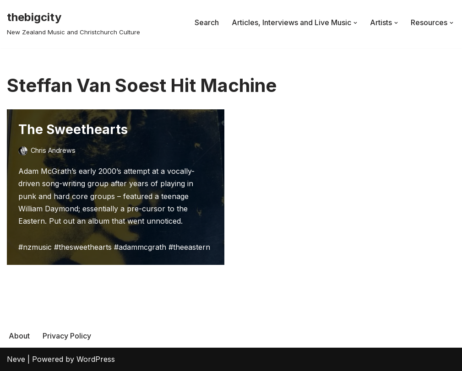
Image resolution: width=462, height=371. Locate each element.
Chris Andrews (53, 150)
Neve (16, 359)
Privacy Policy (67, 335)
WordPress (95, 359)
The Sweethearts (73, 129)
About (19, 335)
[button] (355, 23)
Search (207, 22)
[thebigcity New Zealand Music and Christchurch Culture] (73, 22)
